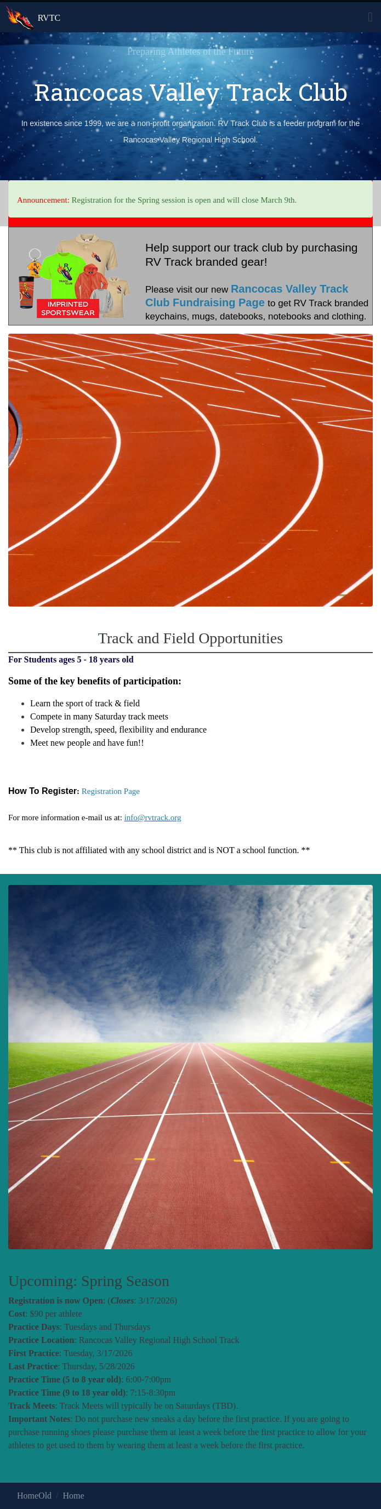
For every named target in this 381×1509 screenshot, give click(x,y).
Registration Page (111, 791)
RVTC (49, 17)
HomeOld (34, 1495)
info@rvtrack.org (152, 817)
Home (73, 1495)
